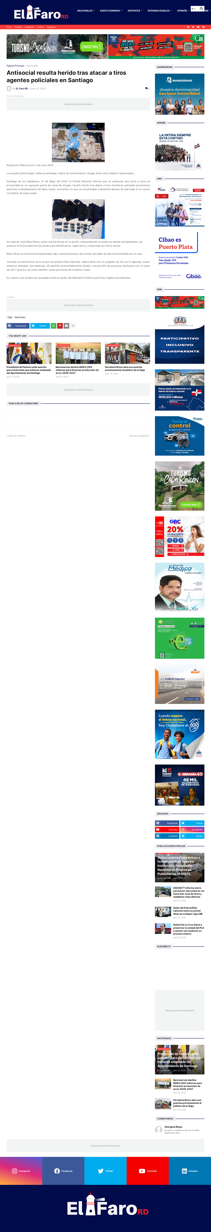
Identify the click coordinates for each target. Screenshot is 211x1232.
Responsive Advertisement (78, 104)
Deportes (134, 10)
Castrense (29, 27)
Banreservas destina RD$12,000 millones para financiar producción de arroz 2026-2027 (77, 370)
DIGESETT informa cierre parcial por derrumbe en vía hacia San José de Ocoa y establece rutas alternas (188, 892)
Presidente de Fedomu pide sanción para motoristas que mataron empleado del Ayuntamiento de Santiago (29, 370)
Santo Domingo (110, 10)
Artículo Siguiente (138, 435)
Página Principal (15, 66)
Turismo (18, 27)
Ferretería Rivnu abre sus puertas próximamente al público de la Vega (125, 368)
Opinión (182, 10)
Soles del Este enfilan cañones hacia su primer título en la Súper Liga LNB (187, 910)
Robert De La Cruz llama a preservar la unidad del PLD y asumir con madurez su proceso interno (188, 929)
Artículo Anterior (17, 435)
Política (40, 27)
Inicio (9, 27)
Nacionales (84, 10)
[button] (193, 8)
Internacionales (159, 10)
